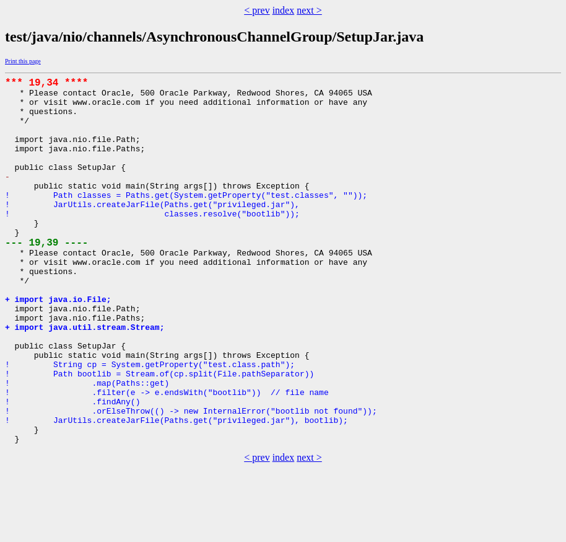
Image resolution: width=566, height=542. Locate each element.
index (283, 10)
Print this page (23, 61)
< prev (256, 10)
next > (309, 10)
